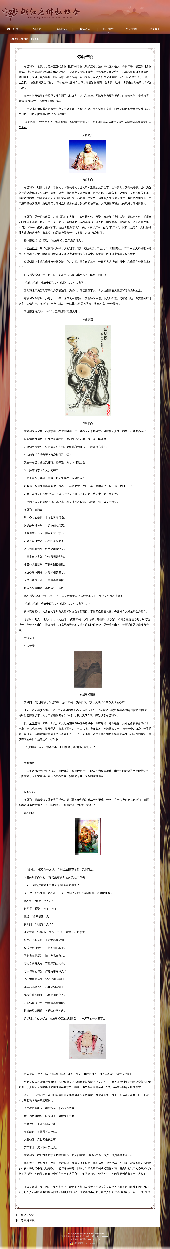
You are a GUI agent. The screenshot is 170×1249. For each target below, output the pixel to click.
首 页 (15, 29)
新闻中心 (61, 29)
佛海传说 (34, 39)
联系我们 (154, 29)
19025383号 (99, 1233)
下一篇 (19, 1220)
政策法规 (85, 29)
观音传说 (29, 1220)
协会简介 (38, 29)
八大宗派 (29, 1215)
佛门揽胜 (108, 29)
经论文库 (131, 29)
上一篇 (19, 1215)
